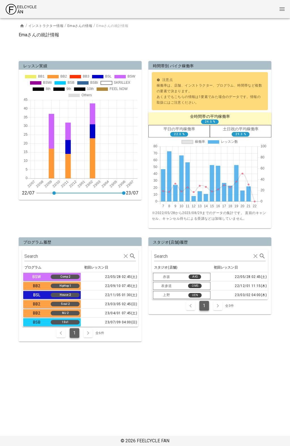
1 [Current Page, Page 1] (74, 333)
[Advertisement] (145, 48)
